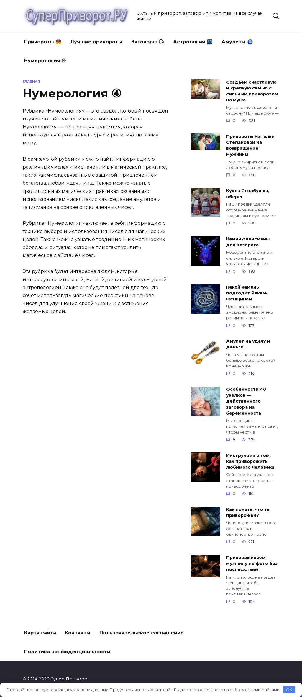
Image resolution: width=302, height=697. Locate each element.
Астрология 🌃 (193, 42)
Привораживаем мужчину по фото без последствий (252, 563)
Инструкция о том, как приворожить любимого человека (250, 461)
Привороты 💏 (42, 42)
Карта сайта (40, 633)
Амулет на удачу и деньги (248, 344)
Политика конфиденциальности (67, 651)
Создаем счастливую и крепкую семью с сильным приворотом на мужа (252, 90)
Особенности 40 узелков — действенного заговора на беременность (246, 401)
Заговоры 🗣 (147, 42)
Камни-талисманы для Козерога (248, 241)
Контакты (78, 633)
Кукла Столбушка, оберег (247, 193)
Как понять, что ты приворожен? (248, 512)
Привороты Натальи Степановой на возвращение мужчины (250, 145)
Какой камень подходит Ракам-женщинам (247, 293)
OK (289, 689)
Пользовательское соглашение (141, 633)
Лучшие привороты (96, 42)
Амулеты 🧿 (237, 42)
